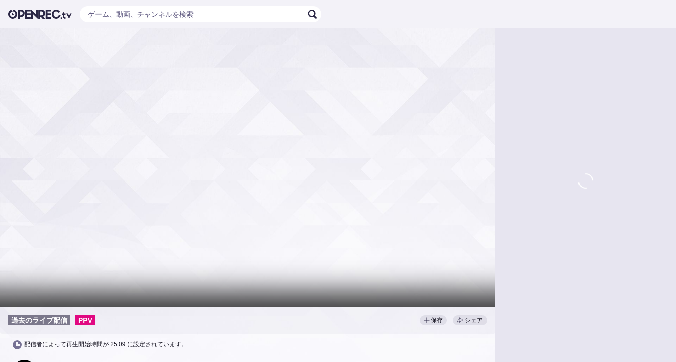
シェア (470, 320)
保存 (433, 320)
